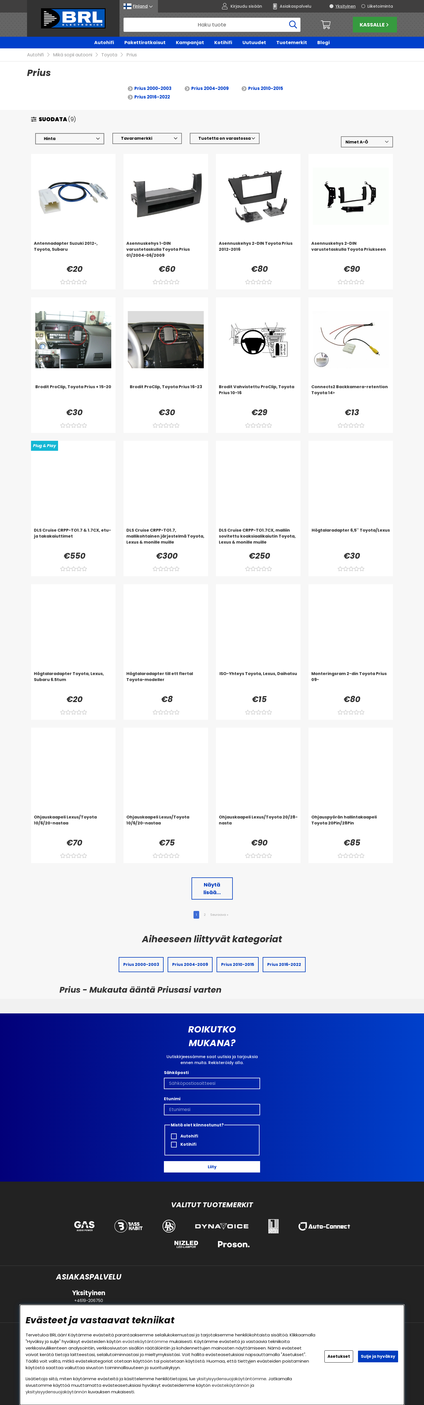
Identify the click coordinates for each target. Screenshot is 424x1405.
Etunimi (172, 1099)
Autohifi (104, 42)
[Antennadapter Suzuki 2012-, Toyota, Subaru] (73, 252)
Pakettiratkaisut (145, 42)
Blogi (323, 42)
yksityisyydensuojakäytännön (56, 1392)
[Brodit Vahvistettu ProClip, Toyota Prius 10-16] (258, 395)
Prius (131, 55)
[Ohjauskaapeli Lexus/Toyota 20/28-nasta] (258, 825)
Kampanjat (190, 42)
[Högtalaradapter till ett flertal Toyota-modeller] (166, 682)
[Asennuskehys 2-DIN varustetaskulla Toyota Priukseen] (350, 252)
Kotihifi (223, 42)
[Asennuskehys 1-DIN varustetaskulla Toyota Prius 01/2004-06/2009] (166, 252)
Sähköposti (176, 1072)
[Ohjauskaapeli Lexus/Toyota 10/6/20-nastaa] (73, 825)
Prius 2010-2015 (265, 89)
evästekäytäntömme (145, 1341)
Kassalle (375, 24)
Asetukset (339, 1356)
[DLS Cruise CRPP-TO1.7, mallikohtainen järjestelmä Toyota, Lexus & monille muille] (166, 539)
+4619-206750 (88, 1300)
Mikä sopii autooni (72, 55)
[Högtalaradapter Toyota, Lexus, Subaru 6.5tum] (73, 682)
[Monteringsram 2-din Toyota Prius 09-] (350, 682)
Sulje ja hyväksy (378, 1356)
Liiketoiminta (380, 6)
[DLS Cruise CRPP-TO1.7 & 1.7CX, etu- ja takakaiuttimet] (73, 539)
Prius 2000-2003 (153, 89)
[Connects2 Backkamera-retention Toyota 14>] (350, 395)
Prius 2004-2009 (210, 89)
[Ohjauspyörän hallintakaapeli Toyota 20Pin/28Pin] (350, 825)
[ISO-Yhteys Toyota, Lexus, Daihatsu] (258, 682)
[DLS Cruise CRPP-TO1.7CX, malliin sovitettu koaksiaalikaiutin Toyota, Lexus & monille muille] (258, 539)
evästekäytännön (230, 1385)
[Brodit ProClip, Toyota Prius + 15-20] (73, 395)
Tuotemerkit (291, 42)
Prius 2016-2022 (152, 97)
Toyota (109, 55)
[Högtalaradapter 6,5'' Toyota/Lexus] (350, 539)
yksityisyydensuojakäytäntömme (231, 1379)
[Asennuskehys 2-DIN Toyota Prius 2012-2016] (258, 252)
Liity (212, 1167)
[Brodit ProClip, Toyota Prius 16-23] (166, 395)
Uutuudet (254, 42)
